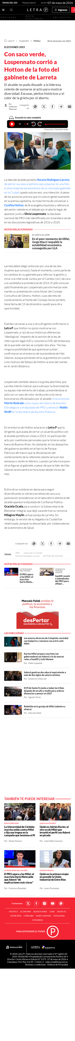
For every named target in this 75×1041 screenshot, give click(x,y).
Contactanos (17, 903)
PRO (17, 552)
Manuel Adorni (29, 2)
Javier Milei (46, 2)
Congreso (37, 920)
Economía (25, 911)
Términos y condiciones (35, 964)
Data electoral (35, 17)
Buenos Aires (40, 911)
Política (36, 40)
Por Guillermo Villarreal (13, 106)
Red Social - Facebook (36, 903)
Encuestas (62, 17)
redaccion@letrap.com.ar (56, 961)
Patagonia (59, 916)
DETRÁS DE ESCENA (53, 556)
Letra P (11, 40)
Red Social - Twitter (28, 903)
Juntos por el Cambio (32, 552)
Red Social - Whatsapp (61, 903)
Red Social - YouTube (52, 903)
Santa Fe (61, 911)
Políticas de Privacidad (57, 964)
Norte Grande (43, 916)
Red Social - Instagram (44, 903)
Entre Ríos (15, 916)
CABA (52, 911)
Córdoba (29, 916)
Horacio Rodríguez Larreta (27, 556)
